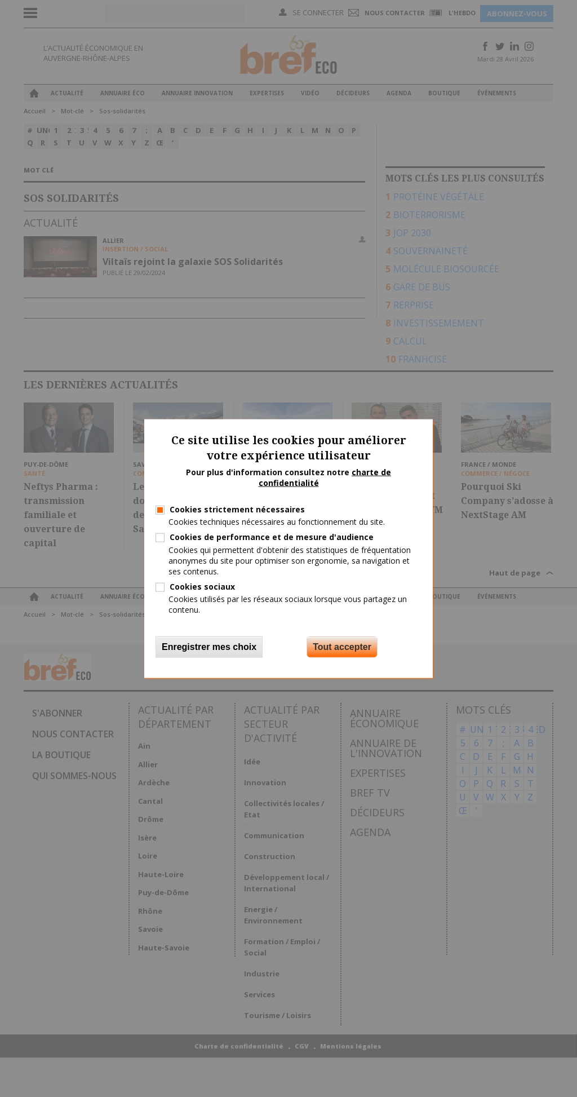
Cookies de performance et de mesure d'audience (272, 537)
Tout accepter (342, 646)
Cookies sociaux (202, 586)
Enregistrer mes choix (209, 646)
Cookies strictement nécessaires (237, 509)
